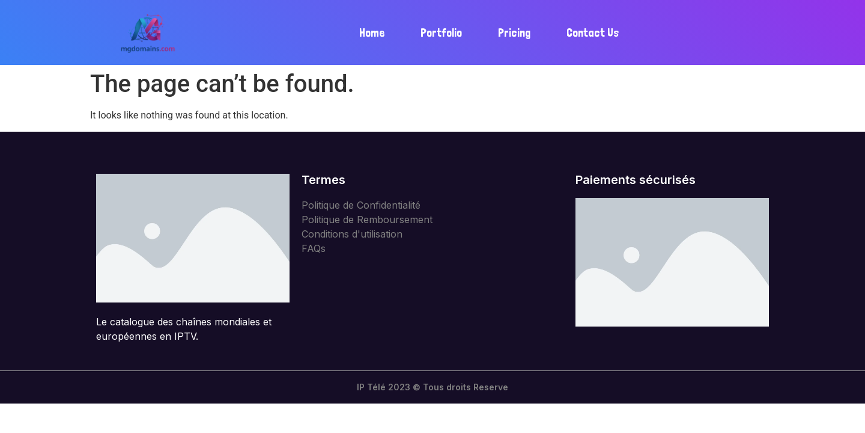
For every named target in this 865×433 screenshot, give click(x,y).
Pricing (514, 33)
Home (371, 33)
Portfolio (441, 33)
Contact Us (592, 33)
